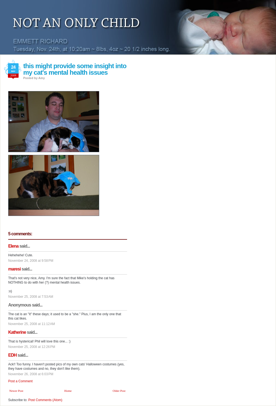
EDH (12, 355)
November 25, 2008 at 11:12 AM (31, 324)
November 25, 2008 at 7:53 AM (30, 297)
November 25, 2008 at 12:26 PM (31, 347)
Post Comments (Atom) (45, 400)
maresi (14, 269)
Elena (13, 246)
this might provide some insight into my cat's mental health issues (74, 69)
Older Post (119, 390)
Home (68, 390)
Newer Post (16, 390)
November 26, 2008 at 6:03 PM (30, 374)
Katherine (17, 332)
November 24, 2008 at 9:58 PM (30, 261)
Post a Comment (20, 381)
